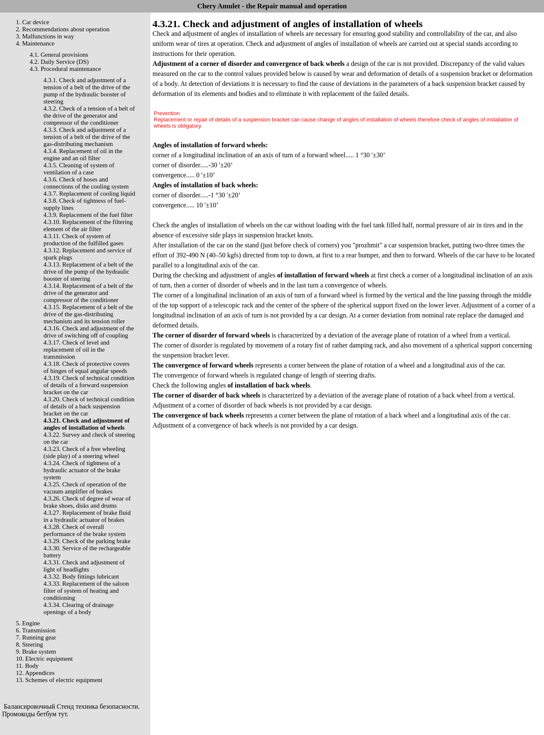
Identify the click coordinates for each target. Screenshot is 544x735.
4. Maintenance (35, 43)
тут (62, 713)
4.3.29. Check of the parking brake (86, 541)
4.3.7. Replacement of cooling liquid (89, 193)
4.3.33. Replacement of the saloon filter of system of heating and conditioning (86, 590)
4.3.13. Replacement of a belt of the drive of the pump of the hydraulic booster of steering (88, 271)
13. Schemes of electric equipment (59, 680)
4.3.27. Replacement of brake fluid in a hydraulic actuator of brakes (87, 516)
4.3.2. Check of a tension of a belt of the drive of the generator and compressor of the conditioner (89, 115)
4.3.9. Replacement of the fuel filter (88, 214)
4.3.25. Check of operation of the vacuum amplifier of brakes (84, 488)
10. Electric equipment (44, 658)
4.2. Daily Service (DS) (59, 61)
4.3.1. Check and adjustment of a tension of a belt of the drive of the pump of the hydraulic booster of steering (86, 91)
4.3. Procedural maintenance (65, 68)
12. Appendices (35, 673)
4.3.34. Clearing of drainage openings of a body (78, 608)
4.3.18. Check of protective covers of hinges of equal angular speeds (86, 367)
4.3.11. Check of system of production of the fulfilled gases (83, 240)
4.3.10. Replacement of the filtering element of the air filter (88, 225)
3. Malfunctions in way (45, 36)
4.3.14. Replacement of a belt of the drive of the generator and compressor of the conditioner (88, 292)
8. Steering (29, 644)
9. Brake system (36, 651)
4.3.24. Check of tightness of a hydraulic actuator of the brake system (81, 470)
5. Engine (28, 623)
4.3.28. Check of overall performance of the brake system (84, 530)
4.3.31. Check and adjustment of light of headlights (84, 566)
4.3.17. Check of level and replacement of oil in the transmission (76, 349)
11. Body (27, 665)
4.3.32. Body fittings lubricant (81, 576)
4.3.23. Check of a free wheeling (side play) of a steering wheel (84, 452)
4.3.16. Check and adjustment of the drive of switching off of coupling (88, 332)
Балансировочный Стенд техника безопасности (71, 706)
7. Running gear (36, 637)
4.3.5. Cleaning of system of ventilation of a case (78, 169)
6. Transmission (36, 630)
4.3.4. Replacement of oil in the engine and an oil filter (82, 154)
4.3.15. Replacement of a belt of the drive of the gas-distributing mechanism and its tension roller (88, 314)
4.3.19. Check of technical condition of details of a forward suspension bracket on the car (89, 385)
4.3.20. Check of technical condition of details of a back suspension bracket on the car (89, 406)
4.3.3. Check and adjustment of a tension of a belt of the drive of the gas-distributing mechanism (86, 136)
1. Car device (32, 22)
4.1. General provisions (59, 54)
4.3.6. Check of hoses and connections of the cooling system (86, 183)
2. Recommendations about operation (62, 29)
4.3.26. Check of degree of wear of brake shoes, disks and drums (87, 502)
